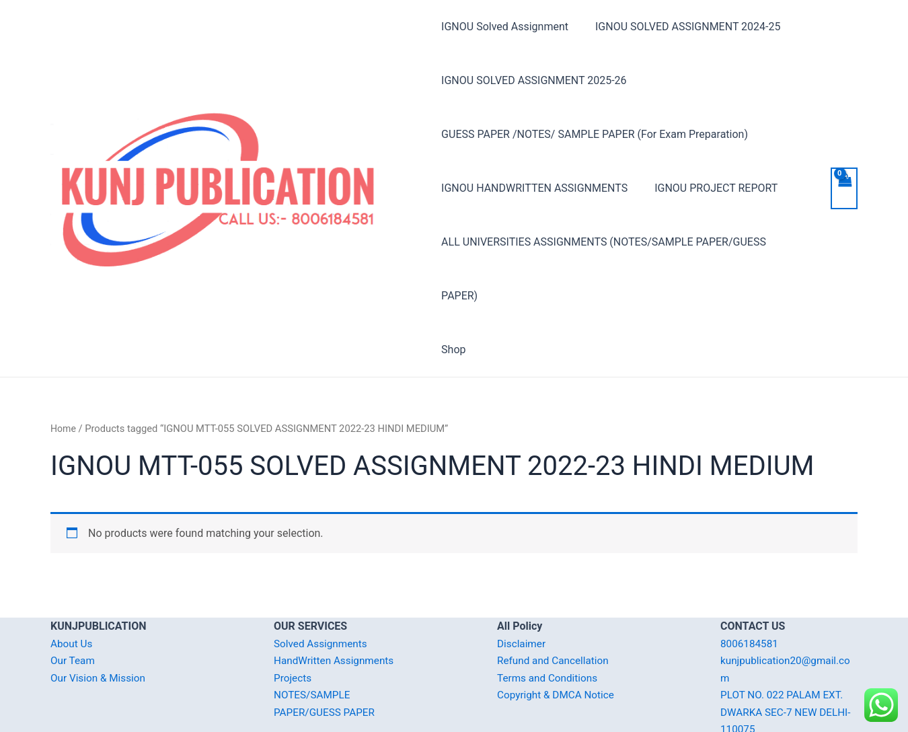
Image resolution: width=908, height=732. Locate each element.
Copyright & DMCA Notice (558, 640)
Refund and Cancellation (555, 606)
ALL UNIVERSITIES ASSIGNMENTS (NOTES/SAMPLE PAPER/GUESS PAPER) (623, 241)
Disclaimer (522, 589)
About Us (72, 589)
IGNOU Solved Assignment (504, 26)
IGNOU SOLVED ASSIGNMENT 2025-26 (533, 80)
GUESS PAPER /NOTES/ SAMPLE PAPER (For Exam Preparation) (594, 134)
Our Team (73, 606)
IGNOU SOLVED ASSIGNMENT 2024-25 (682, 26)
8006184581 (750, 589)
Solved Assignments (322, 589)
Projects (293, 624)
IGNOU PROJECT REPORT (710, 188)
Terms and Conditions (549, 624)
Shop (453, 295)
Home (63, 375)
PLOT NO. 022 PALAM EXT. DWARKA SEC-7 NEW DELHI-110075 (788, 658)
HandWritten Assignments (337, 606)
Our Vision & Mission (100, 624)
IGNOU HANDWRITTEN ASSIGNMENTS (534, 188)
